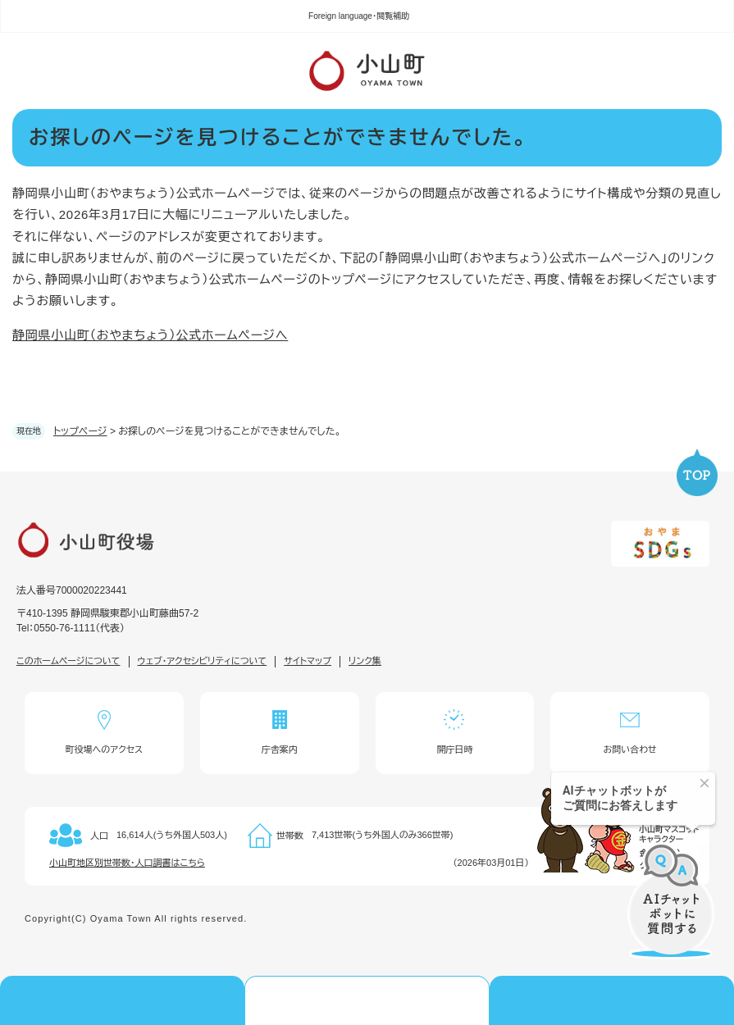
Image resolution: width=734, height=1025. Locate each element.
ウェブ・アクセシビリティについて (202, 661)
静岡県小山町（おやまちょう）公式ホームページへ (150, 335)
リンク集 (365, 661)
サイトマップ (307, 661)
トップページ (80, 431)
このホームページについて (68, 661)
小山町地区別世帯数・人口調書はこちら (127, 863)
